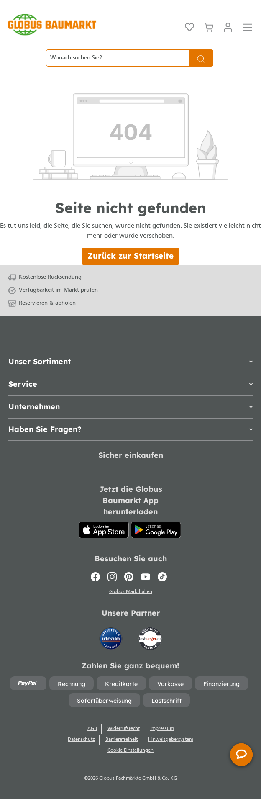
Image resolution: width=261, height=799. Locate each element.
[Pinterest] (128, 577)
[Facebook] (97, 577)
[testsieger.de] (150, 635)
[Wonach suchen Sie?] (117, 58)
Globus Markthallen (130, 591)
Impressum (162, 728)
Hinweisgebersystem (170, 739)
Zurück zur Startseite (130, 256)
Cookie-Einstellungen (130, 750)
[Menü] (247, 26)
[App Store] (104, 530)
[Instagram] (112, 577)
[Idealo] (111, 635)
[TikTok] (162, 577)
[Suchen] (201, 58)
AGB (92, 728)
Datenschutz (81, 739)
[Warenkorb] (208, 26)
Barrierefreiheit (121, 739)
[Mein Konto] (228, 26)
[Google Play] (156, 530)
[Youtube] (145, 577)
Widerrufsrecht (123, 728)
